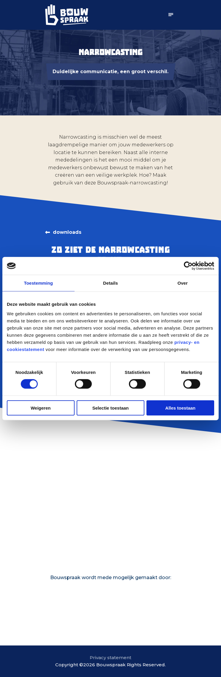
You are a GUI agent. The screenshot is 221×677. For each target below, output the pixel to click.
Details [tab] (110, 283)
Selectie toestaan (110, 407)
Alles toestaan (180, 407)
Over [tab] (182, 283)
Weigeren (40, 407)
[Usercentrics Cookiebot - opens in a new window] (188, 265)
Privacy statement (110, 657)
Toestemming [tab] (38, 283)
